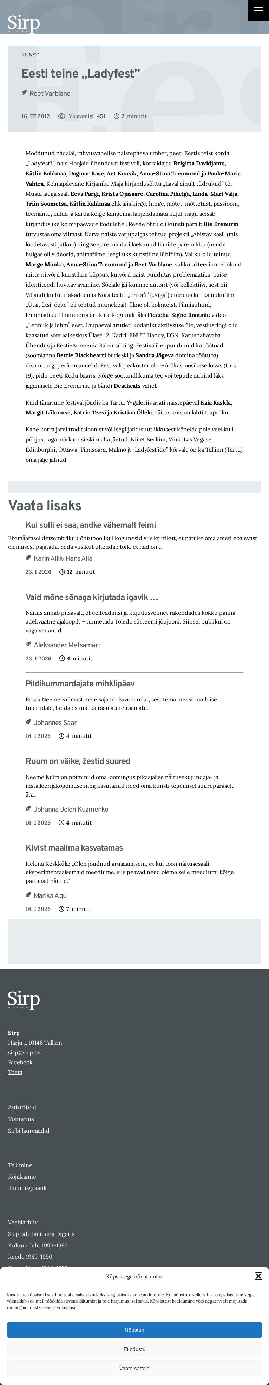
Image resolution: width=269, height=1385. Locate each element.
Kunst (30, 55)
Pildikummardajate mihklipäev (80, 684)
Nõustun (134, 1330)
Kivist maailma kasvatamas (74, 849)
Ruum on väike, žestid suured (78, 762)
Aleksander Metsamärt (67, 645)
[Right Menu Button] (258, 11)
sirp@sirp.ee (24, 1052)
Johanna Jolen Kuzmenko (71, 809)
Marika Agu (50, 896)
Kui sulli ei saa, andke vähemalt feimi (91, 526)
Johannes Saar (55, 723)
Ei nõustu (135, 1349)
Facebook (20, 1062)
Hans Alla (79, 559)
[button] (258, 1276)
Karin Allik (48, 559)
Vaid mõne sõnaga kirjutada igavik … (92, 598)
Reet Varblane (50, 94)
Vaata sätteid (134, 1368)
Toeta (15, 1072)
